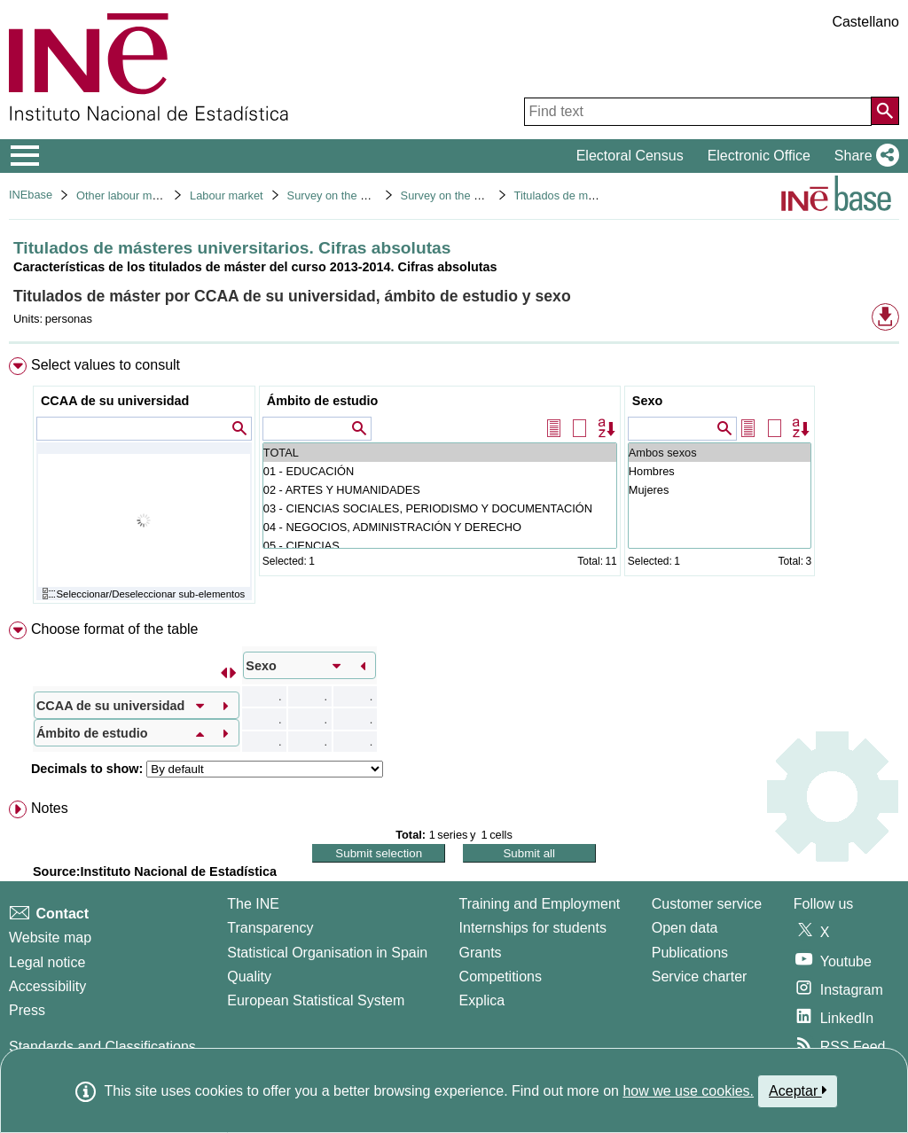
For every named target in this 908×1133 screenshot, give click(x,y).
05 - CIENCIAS (439, 545)
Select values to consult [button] (105, 364)
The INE (253, 903)
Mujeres (719, 490)
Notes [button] (49, 808)
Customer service (707, 903)
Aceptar (797, 1090)
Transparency (270, 927)
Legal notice (47, 962)
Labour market (226, 195)
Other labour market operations (154, 195)
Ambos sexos (719, 452)
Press (27, 1010)
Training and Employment (540, 903)
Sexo (647, 401)
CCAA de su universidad (115, 401)
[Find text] (698, 112)
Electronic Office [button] (759, 155)
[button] (863, 156)
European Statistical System (315, 1000)
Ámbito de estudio (323, 401)
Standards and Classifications (102, 1046)
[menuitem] (454, 484)
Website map (50, 937)
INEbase (30, 194)
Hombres (719, 471)
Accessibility (47, 986)
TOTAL (439, 452)
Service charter (700, 976)
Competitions (500, 976)
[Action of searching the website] (885, 111)
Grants (480, 952)
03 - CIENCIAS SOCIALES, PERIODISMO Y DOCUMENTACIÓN (439, 508)
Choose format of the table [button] (115, 629)
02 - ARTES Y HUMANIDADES (439, 490)
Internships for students (533, 927)
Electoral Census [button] (630, 155)
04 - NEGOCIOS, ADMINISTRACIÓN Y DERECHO (439, 527)
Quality (249, 976)
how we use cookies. (688, 1090)
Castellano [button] (865, 21)
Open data (685, 927)
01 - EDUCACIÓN (439, 471)
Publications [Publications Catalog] (690, 952)
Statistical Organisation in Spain (327, 952)
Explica (482, 1000)
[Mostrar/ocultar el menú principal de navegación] (25, 156)
